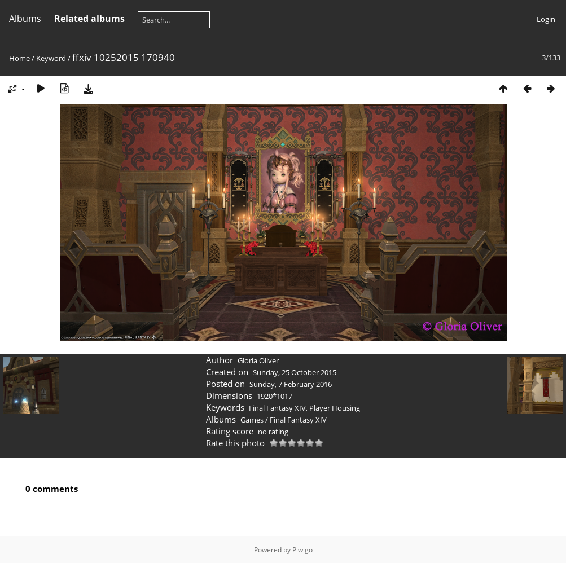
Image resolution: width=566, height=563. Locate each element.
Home (19, 58)
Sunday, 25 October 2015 (294, 372)
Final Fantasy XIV (277, 408)
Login (546, 19)
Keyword (51, 58)
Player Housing (334, 408)
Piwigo (302, 550)
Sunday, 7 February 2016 (290, 384)
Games (252, 420)
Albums (25, 18)
